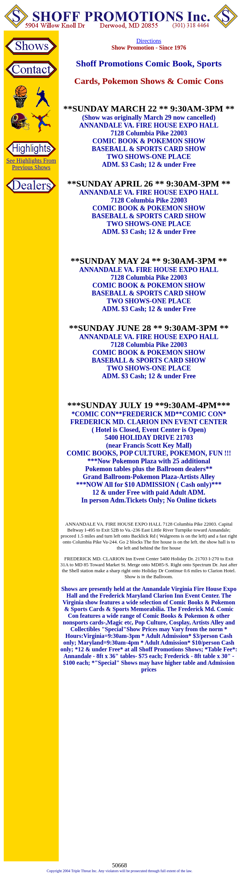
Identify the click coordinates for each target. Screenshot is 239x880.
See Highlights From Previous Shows (31, 163)
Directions (149, 41)
